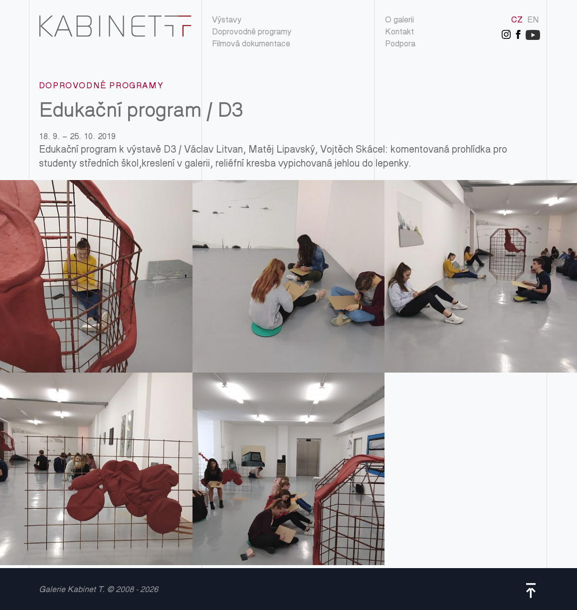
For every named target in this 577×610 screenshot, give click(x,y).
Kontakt (399, 32)
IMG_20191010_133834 (96, 276)
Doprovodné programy (251, 32)
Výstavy (226, 20)
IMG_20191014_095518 (288, 469)
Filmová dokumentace (251, 44)
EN (533, 20)
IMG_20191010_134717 (96, 469)
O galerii (399, 20)
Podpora (400, 44)
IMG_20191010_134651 (481, 276)
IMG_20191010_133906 (288, 276)
